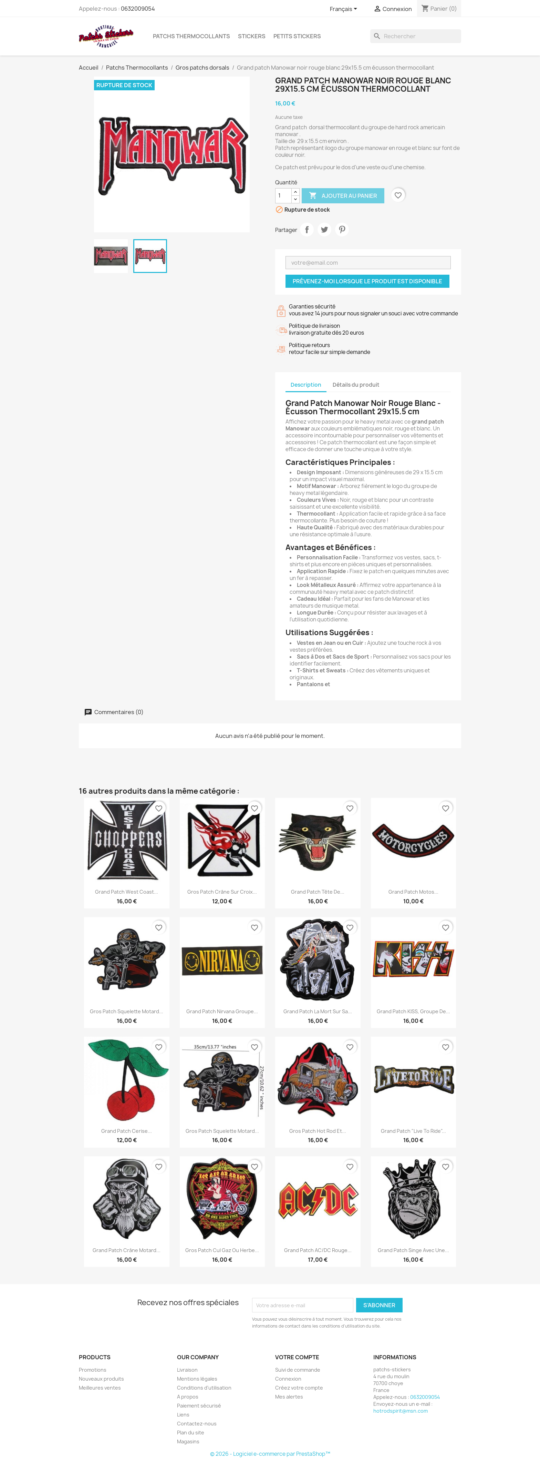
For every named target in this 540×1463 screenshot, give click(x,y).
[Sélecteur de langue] (345, 9)
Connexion (288, 1378)
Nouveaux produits (101, 1378)
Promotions (92, 1370)
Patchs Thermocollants (191, 36)
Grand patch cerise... (126, 1131)
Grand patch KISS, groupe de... (413, 1011)
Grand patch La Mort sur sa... (317, 1011)
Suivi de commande (297, 1370)
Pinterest (342, 229)
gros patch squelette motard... (126, 1011)
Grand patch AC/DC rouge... (318, 1250)
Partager (307, 229)
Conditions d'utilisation (204, 1387)
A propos (187, 1396)
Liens (183, 1414)
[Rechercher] (415, 36)
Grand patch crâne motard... (126, 1250)
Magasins (188, 1441)
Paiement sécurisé (199, 1405)
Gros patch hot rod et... (317, 1131)
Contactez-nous (197, 1423)
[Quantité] (283, 195)
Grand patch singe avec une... (413, 1250)
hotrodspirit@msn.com (400, 1411)
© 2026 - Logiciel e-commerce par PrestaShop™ (270, 1453)
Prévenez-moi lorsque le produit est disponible (367, 281)
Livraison (187, 1370)
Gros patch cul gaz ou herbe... (222, 1250)
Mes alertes (289, 1396)
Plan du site (190, 1432)
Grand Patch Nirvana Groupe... (222, 1011)
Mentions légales (197, 1378)
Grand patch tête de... (317, 891)
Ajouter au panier (343, 195)
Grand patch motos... (413, 891)
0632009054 (138, 8)
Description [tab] (306, 384)
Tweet (324, 229)
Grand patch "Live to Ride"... (413, 1131)
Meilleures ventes (100, 1387)
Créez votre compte (299, 1387)
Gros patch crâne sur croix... (222, 891)
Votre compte (297, 1357)
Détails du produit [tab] (356, 384)
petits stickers (297, 36)
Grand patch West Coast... (126, 891)
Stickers (252, 36)
